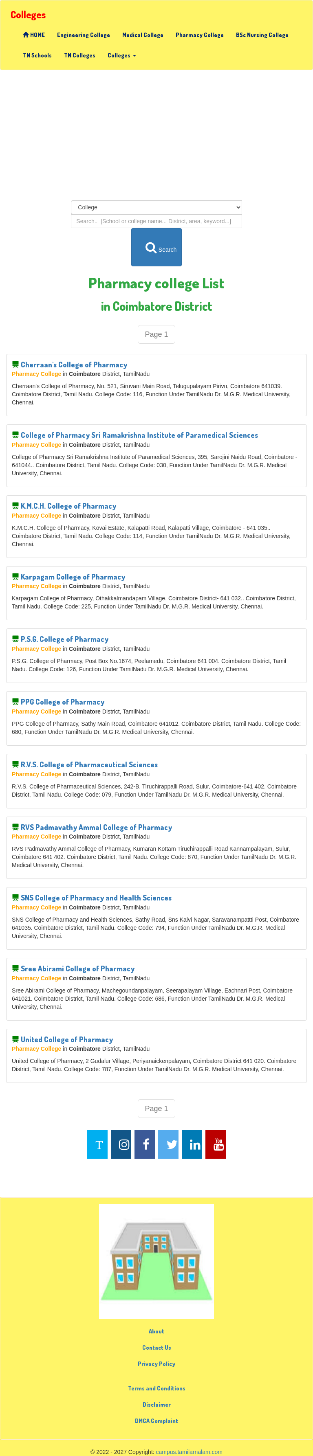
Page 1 (156, 334)
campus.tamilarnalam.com (189, 1452)
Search (156, 247)
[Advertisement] (156, 135)
